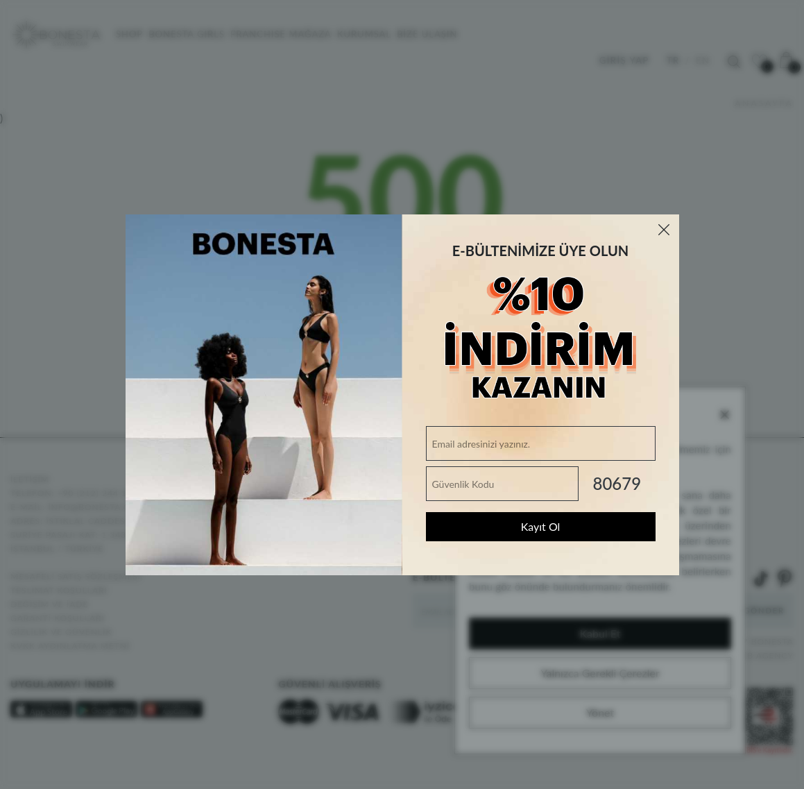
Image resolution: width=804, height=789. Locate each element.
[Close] (664, 229)
